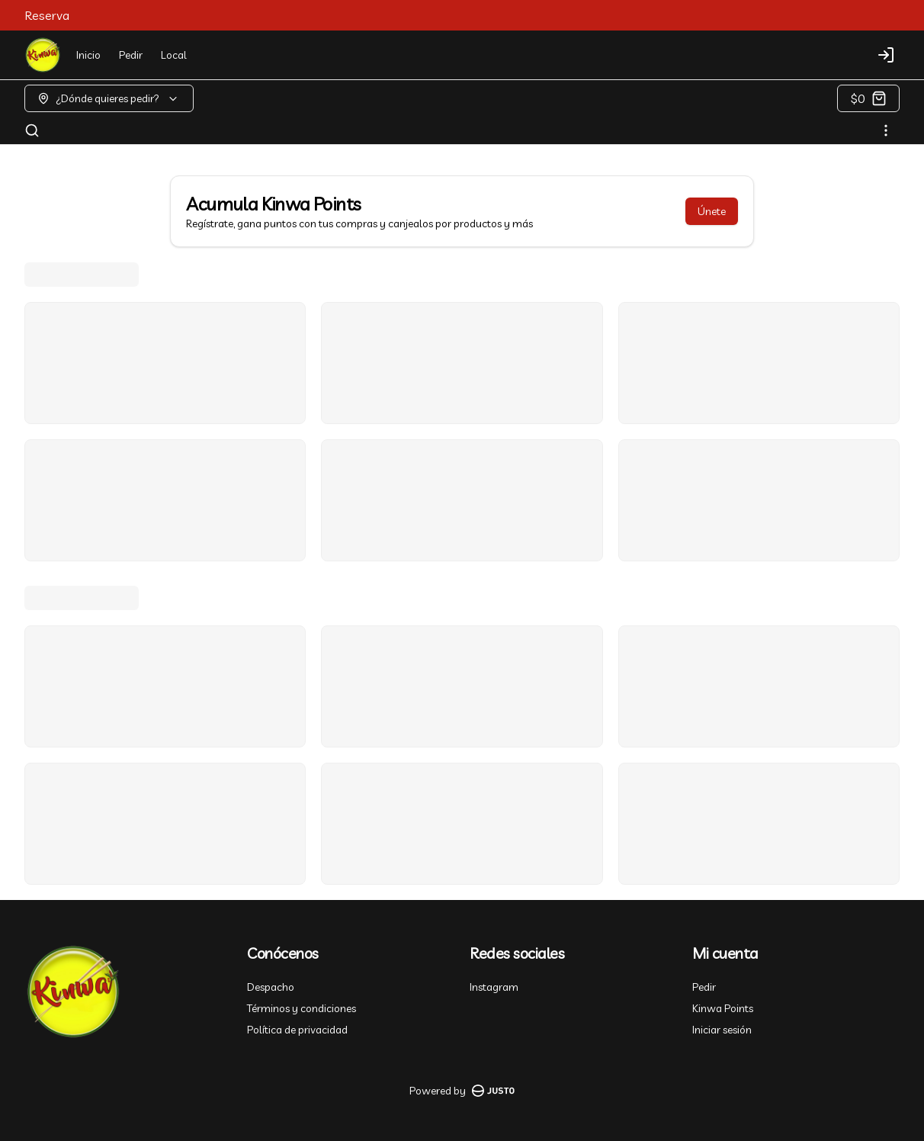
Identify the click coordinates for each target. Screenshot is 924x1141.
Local (174, 55)
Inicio (88, 55)
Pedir (131, 55)
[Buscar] (32, 130)
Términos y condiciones (301, 1008)
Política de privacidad (297, 1030)
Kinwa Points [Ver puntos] (722, 1008)
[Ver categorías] (886, 130)
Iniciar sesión (722, 1030)
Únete (712, 211)
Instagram (494, 987)
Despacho (270, 987)
